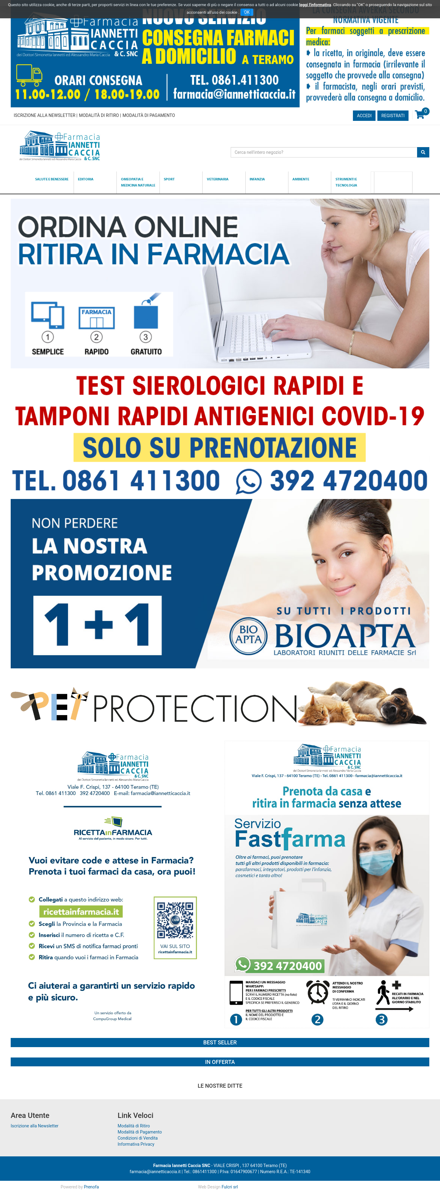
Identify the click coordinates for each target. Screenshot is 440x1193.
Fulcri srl (230, 1186)
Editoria (86, 179)
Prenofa (91, 1186)
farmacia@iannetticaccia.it (155, 1171)
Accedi (364, 115)
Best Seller (220, 1042)
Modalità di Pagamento (149, 115)
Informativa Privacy (136, 1144)
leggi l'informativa (315, 4)
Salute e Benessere (51, 179)
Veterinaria (218, 179)
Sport (169, 179)
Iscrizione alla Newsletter (44, 115)
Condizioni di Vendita (138, 1138)
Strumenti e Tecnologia (346, 182)
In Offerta (220, 1062)
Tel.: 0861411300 (200, 1171)
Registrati (393, 115)
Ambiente (300, 179)
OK (247, 12)
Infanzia (257, 179)
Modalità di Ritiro (99, 115)
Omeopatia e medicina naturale (138, 182)
